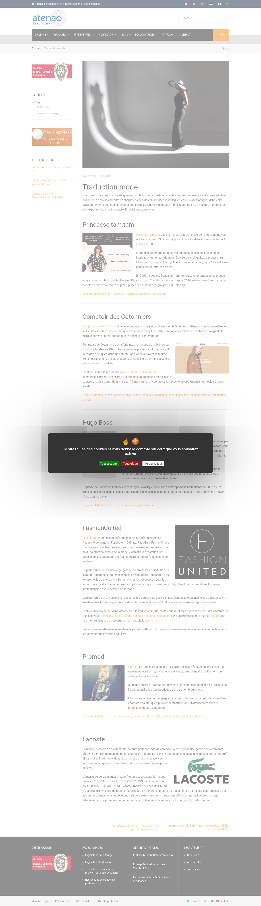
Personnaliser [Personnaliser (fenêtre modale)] (153, 463)
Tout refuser (131, 463)
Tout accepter (109, 463)
